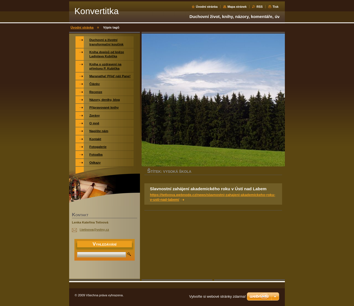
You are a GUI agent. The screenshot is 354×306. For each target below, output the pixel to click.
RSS (259, 6)
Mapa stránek (237, 6)
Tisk (275, 6)
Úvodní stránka (207, 6)
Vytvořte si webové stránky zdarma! (217, 296)
